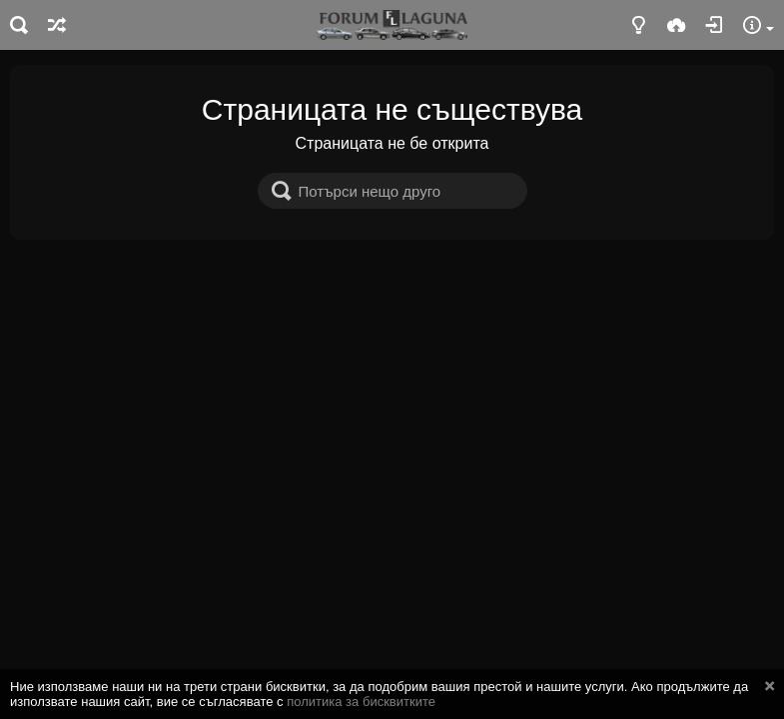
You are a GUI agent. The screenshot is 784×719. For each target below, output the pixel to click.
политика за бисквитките (361, 701)
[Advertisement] (392, 389)
